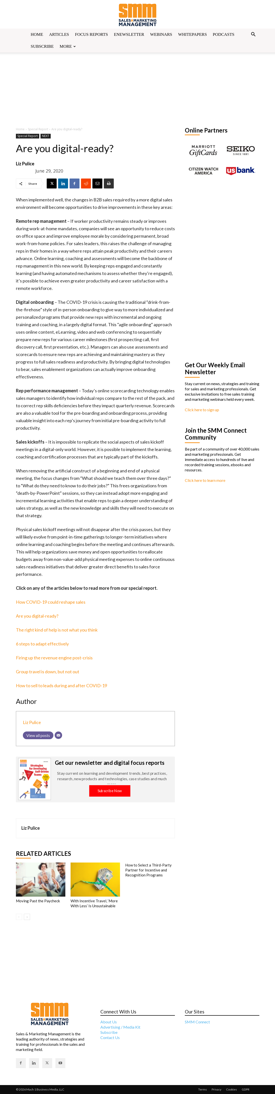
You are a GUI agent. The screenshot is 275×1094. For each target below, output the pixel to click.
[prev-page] (19, 917)
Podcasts (224, 34)
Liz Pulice (25, 163)
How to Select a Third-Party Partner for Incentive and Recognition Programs (148, 870)
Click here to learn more (205, 480)
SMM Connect (197, 1021)
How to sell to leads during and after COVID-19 (61, 685)
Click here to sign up (202, 409)
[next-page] (27, 917)
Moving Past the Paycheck (38, 901)
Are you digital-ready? (37, 616)
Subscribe (42, 46)
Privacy (216, 1089)
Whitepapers (192, 34)
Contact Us (110, 1037)
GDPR (245, 1089)
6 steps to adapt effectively (42, 643)
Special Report (38, 129)
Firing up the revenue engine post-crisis (54, 657)
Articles (59, 34)
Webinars (161, 34)
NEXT (45, 136)
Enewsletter (129, 34)
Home (37, 34)
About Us (108, 1021)
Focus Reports (91, 34)
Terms (202, 1089)
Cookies (231, 1089)
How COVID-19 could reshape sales (50, 602)
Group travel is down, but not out (47, 671)
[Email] (58, 735)
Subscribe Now (109, 790)
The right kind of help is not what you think (57, 630)
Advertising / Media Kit (120, 1027)
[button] (253, 35)
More (68, 46)
